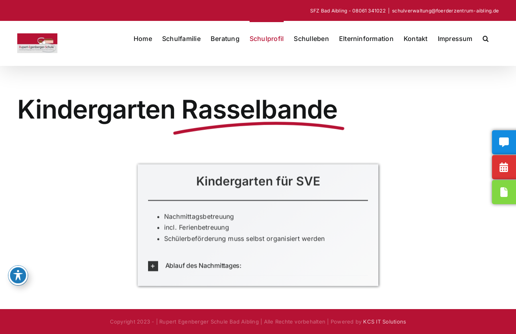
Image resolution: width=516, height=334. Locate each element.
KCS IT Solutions (384, 321)
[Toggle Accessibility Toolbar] (18, 275)
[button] (486, 38)
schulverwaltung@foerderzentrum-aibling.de (445, 11)
